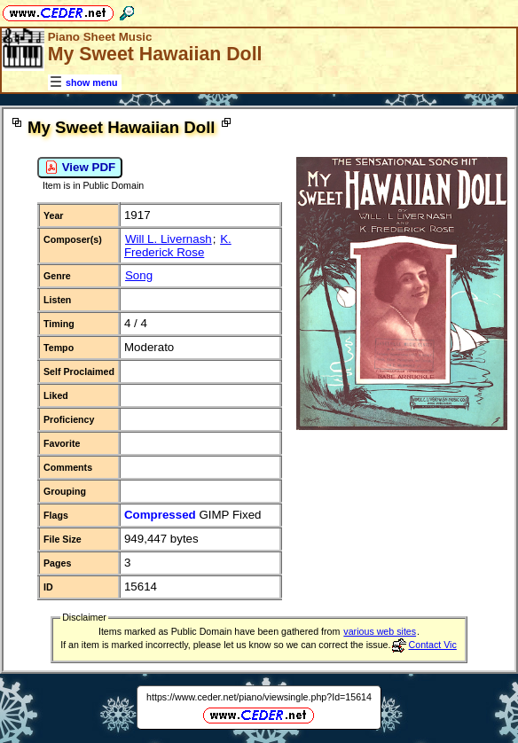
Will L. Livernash (168, 239)
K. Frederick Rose (178, 245)
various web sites (379, 631)
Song (139, 275)
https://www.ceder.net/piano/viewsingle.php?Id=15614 (259, 697)
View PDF (79, 167)
